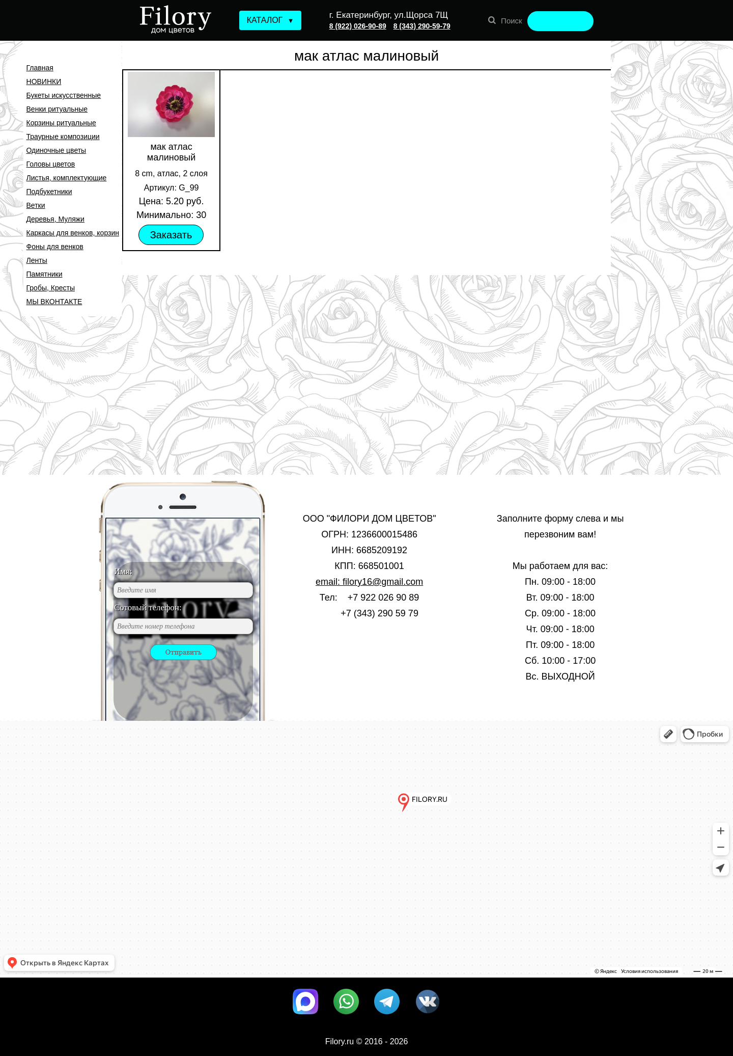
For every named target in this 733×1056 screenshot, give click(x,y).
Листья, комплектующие (66, 178)
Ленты (36, 260)
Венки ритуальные (57, 109)
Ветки (35, 205)
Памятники (44, 274)
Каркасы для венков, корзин (72, 233)
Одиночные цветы (56, 150)
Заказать (171, 234)
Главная (39, 68)
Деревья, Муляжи (55, 219)
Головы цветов (50, 164)
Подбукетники (49, 191)
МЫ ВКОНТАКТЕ (54, 301)
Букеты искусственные (63, 95)
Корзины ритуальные (61, 123)
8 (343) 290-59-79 (421, 26)
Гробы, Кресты (50, 288)
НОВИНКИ (44, 81)
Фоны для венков (54, 246)
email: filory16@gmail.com (369, 582)
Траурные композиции (63, 136)
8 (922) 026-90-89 (357, 26)
